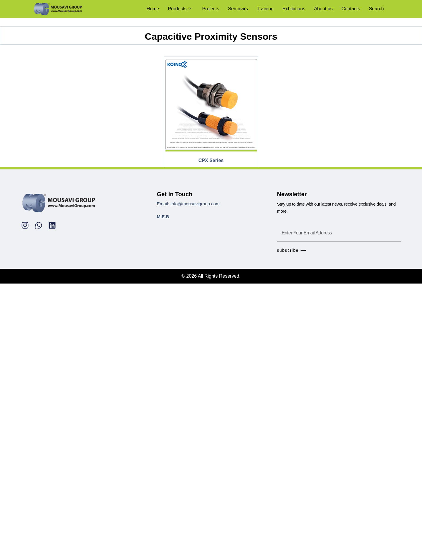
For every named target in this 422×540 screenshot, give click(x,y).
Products (180, 8)
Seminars (238, 8)
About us (323, 8)
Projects (210, 8)
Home (153, 8)
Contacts (351, 8)
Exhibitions (293, 8)
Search (376, 8)
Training (265, 8)
